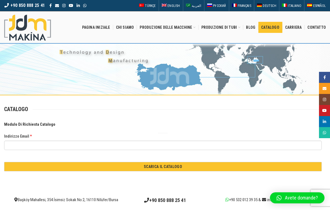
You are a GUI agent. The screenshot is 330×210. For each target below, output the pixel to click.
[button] (297, 197)
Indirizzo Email (18, 136)
